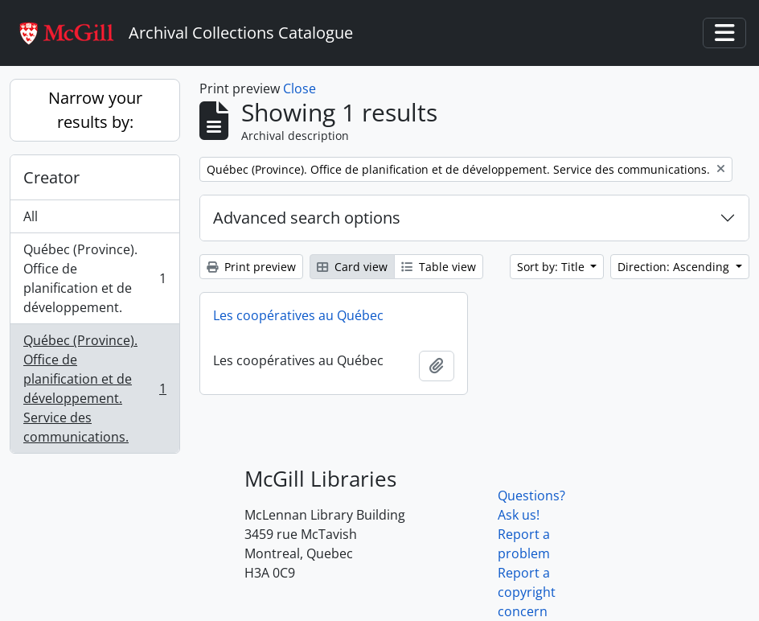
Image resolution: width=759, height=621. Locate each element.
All (30, 216)
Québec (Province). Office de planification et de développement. (94, 278)
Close (299, 88)
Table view (438, 266)
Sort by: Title (552, 266)
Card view (352, 266)
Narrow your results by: (95, 110)
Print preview (251, 266)
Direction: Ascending (674, 266)
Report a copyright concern (527, 592)
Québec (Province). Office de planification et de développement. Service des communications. (94, 388)
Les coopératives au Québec (298, 315)
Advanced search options (306, 217)
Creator (51, 177)
